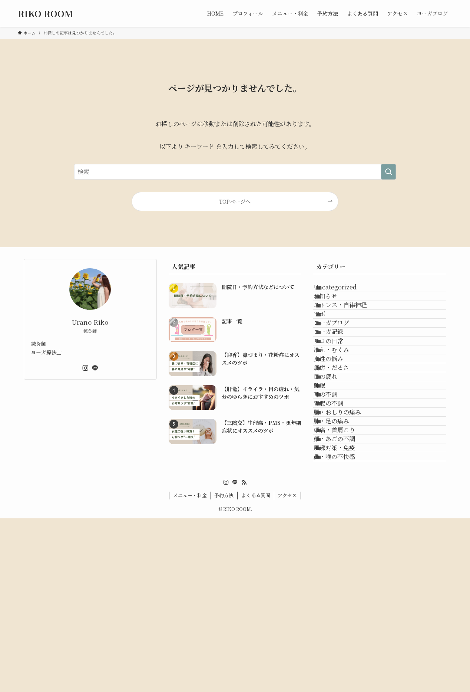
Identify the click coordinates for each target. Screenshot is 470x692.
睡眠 (329, 485)
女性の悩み (338, 432)
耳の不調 (335, 502)
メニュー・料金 (190, 668)
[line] (95, 368)
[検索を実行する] (388, 172)
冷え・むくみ (341, 414)
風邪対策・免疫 (344, 608)
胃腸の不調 (338, 520)
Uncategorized (345, 291)
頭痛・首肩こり (344, 572)
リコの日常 (338, 397)
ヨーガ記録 (338, 379)
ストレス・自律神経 (350, 326)
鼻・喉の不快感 (344, 626)
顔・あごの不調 (344, 590)
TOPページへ (235, 201)
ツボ (329, 344)
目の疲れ (335, 467)
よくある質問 (255, 668)
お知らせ (335, 309)
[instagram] (85, 368)
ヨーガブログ (341, 362)
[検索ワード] (235, 172)
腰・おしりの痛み (347, 538)
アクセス (287, 668)
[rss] (244, 656)
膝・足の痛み (341, 555)
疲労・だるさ (341, 450)
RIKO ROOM (45, 13)
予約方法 (224, 668)
